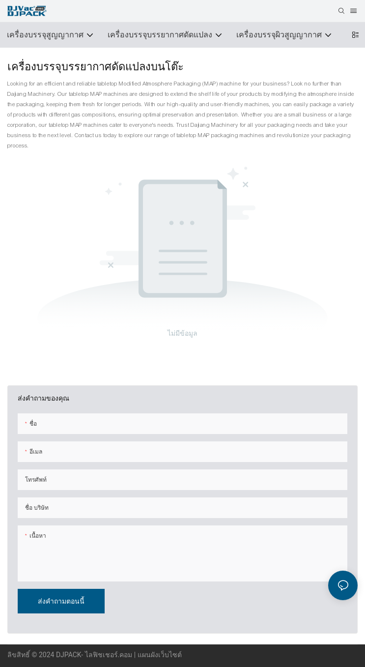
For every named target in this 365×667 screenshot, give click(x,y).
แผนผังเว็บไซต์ (160, 655)
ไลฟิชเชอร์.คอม (109, 655)
